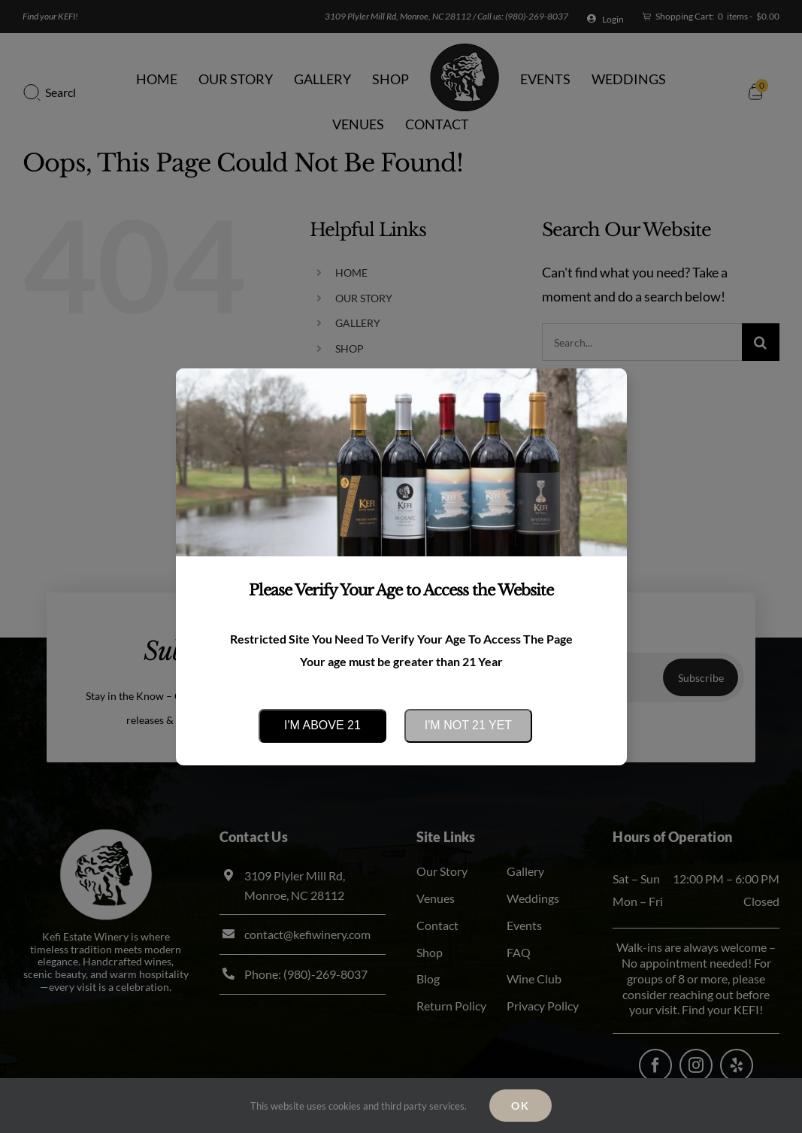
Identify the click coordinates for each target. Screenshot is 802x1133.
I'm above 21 (322, 725)
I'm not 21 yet (468, 725)
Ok (520, 1105)
